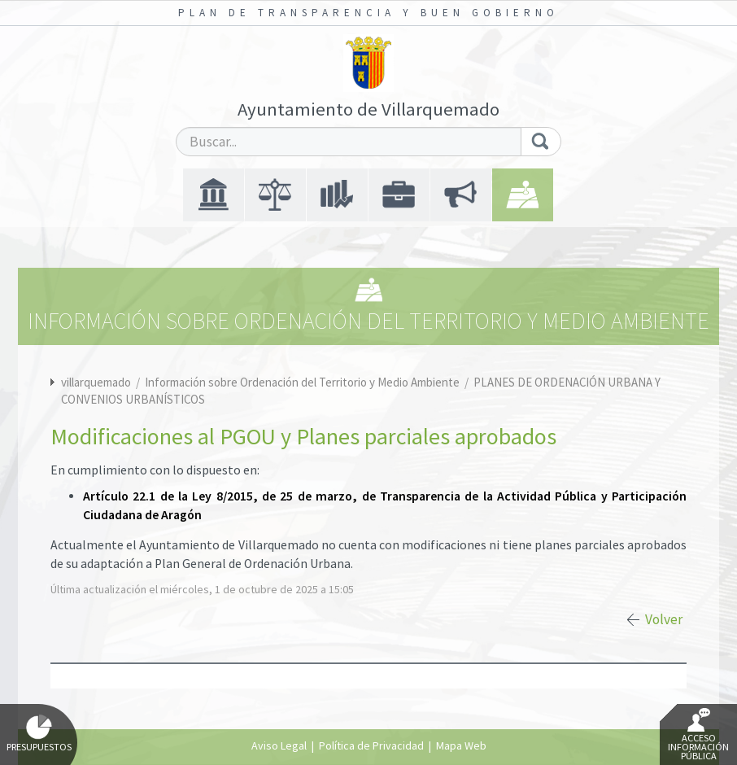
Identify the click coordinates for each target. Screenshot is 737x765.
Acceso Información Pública (698, 735)
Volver (663, 619)
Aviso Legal (279, 745)
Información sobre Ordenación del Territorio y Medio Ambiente (303, 382)
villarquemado (96, 382)
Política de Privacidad (371, 745)
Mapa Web (461, 745)
